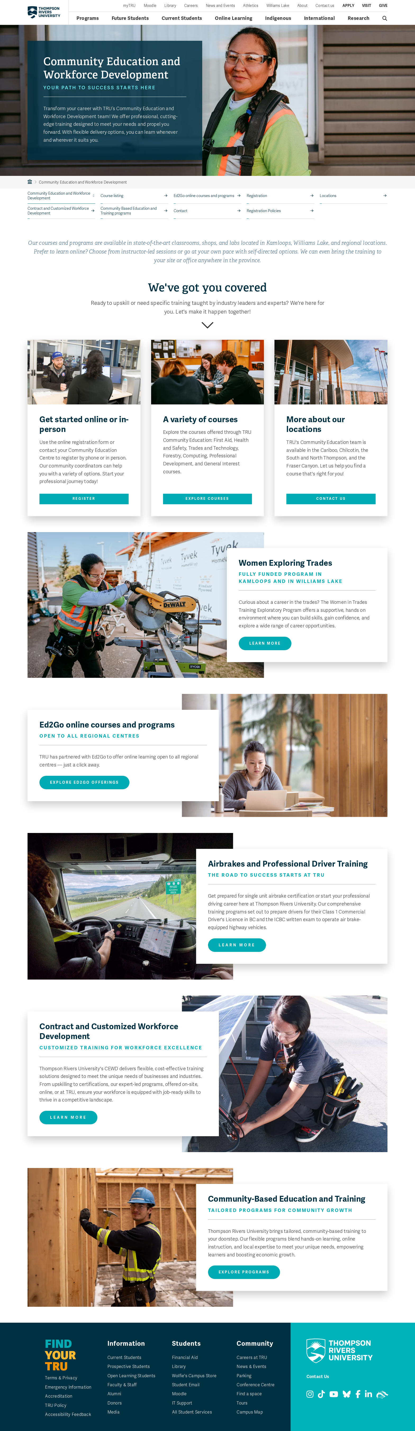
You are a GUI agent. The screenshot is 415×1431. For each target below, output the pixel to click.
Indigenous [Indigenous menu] (278, 18)
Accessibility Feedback (68, 1414)
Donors (114, 1403)
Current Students (124, 1357)
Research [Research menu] (359, 18)
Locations (328, 196)
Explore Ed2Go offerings (84, 782)
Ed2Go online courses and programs (204, 196)
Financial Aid (185, 1357)
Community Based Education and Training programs (129, 211)
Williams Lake (278, 6)
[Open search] (384, 18)
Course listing (112, 196)
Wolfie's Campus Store (194, 1376)
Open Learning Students (131, 1376)
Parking (244, 1376)
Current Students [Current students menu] (182, 18)
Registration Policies (264, 211)
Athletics (250, 6)
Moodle (150, 6)
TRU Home (30, 182)
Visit (366, 6)
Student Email (186, 1385)
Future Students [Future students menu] (130, 18)
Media (113, 1412)
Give (383, 6)
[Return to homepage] (44, 12)
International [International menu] (319, 18)
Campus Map (250, 1412)
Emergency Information (68, 1387)
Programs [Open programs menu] (87, 18)
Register (84, 499)
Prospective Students (128, 1366)
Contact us (325, 6)
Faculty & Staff (122, 1385)
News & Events (251, 1366)
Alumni (114, 1394)
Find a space (249, 1394)
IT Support (182, 1403)
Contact (180, 211)
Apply (348, 6)
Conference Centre (255, 1385)
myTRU (129, 6)
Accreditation (58, 1396)
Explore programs (244, 1272)
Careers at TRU (252, 1357)
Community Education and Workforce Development (59, 195)
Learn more (265, 643)
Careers (191, 6)
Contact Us (331, 499)
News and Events (220, 6)
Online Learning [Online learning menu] (233, 18)
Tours (242, 1403)
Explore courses (207, 499)
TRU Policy (55, 1405)
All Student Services (192, 1412)
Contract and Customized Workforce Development (58, 211)
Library (170, 6)
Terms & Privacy (61, 1378)
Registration (257, 196)
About (302, 6)
